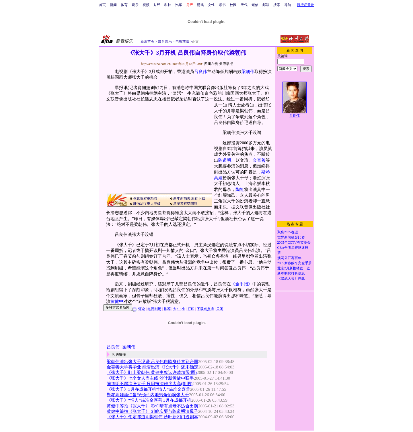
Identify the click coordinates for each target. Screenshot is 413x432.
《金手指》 (241, 284)
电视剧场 (154, 309)
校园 (233, 5)
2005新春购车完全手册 (294, 263)
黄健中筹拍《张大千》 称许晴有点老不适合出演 (152, 406)
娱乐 (135, 5)
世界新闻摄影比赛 (291, 237)
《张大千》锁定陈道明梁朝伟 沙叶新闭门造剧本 (152, 417)
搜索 (276, 5)
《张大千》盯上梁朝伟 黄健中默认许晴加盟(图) (152, 372)
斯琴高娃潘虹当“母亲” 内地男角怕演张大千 (148, 394)
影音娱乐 (165, 42)
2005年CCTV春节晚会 (294, 242)
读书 (222, 5)
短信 (255, 5)
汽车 (178, 5)
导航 (287, 5)
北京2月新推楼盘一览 (293, 268)
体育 (124, 5)
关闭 (219, 309)
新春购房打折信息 (291, 273)
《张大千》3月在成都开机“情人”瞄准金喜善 (148, 389)
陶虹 (239, 189)
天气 (244, 5)
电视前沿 (182, 42)
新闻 (113, 5)
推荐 (167, 309)
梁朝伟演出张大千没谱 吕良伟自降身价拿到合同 (152, 361)
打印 (191, 309)
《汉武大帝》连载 (291, 279)
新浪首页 (147, 42)
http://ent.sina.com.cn (156, 64)
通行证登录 (305, 5)
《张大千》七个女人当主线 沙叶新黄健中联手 (150, 378)
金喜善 (259, 160)
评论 (141, 309)
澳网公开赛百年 (289, 258)
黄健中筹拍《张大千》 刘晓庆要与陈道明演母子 (152, 411)
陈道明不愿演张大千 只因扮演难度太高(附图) (149, 383)
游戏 (200, 5)
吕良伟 (200, 71)
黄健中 (116, 301)
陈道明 (224, 160)
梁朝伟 (247, 71)
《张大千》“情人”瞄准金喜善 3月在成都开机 (149, 400)
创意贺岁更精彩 (145, 198)
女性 (211, 5)
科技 (167, 5)
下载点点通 (205, 309)
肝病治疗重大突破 (147, 204)
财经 (156, 5)
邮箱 (265, 5)
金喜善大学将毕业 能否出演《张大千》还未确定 (152, 367)
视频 (146, 5)
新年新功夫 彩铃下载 (189, 198)
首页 (102, 5)
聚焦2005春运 (287, 232)
